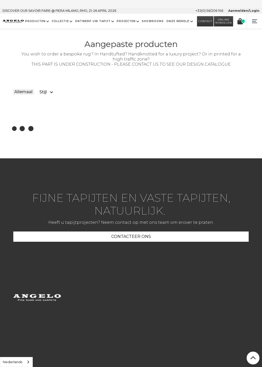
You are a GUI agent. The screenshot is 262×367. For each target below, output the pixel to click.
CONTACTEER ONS (131, 236)
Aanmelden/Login (243, 11)
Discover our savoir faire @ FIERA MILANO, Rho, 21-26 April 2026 (59, 11)
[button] (254, 21)
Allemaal (23, 91)
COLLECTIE (60, 21)
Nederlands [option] (12, 362)
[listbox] (16, 362)
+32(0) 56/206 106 (209, 11)
